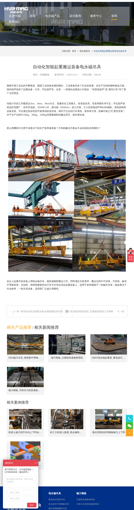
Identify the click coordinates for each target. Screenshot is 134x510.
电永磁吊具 (38, 301)
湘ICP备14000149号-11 (100, 500)
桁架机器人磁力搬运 (85, 473)
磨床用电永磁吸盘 (110, 464)
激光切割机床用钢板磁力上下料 (87, 408)
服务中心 (98, 19)
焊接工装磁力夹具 (84, 469)
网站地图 (114, 500)
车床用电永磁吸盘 (110, 469)
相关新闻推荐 (47, 347)
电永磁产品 (54, 19)
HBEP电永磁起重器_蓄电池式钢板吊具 (91, 372)
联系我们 (17, 25)
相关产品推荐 (19, 347)
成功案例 (77, 19)
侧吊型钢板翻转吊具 (57, 452)
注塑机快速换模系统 (85, 443)
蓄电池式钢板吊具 (56, 456)
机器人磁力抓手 (83, 464)
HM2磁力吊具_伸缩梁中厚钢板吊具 (27, 372)
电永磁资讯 (85, 70)
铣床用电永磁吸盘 (110, 473)
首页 (35, 19)
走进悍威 (17, 19)
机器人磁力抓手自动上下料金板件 (26, 408)
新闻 (116, 19)
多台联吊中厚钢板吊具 (58, 447)
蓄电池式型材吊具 (56, 443)
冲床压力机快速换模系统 (87, 447)
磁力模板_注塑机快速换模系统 (55, 372)
